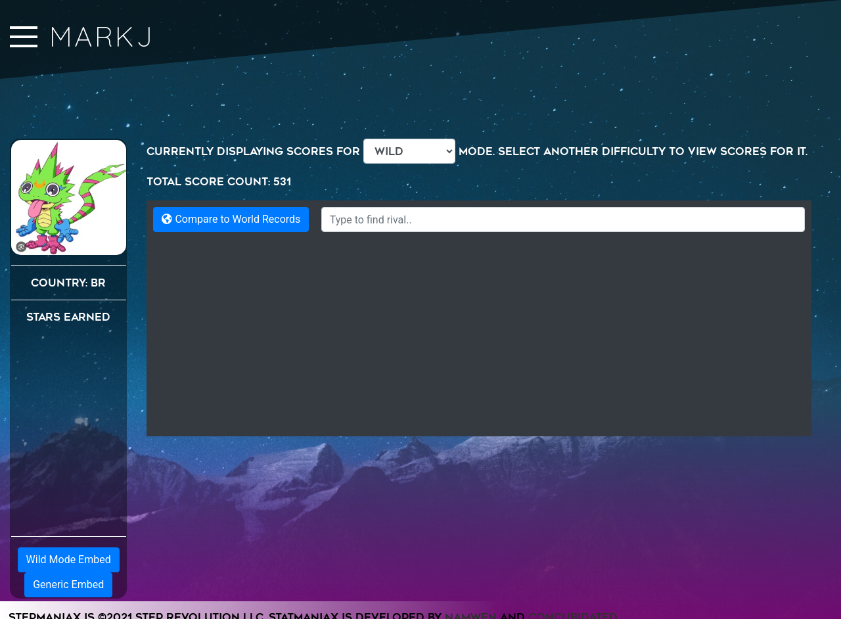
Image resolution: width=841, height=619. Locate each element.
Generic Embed (68, 584)
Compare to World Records (231, 219)
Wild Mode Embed (68, 559)
